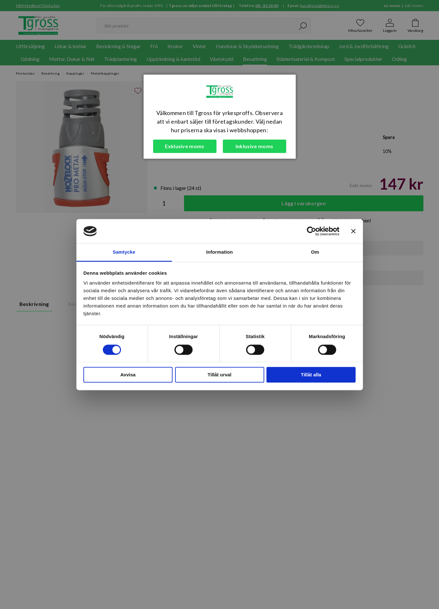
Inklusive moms (254, 146)
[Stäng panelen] (353, 231)
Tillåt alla (311, 375)
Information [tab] (219, 252)
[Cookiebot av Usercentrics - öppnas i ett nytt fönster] (311, 231)
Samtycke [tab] (124, 252)
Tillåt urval (219, 375)
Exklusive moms (184, 146)
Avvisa (128, 375)
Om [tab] (315, 252)
